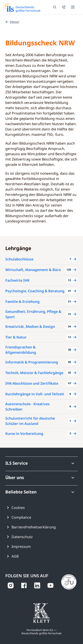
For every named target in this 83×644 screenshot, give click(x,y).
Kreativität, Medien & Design (30, 326)
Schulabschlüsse (19, 259)
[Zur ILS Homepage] (21, 7)
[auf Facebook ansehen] (24, 585)
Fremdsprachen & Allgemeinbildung (20, 350)
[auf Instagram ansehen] (10, 585)
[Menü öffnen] (72, 7)
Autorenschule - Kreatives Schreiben (27, 406)
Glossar (12, 22)
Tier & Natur (16, 337)
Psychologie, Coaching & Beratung (34, 291)
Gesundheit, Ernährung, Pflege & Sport (33, 314)
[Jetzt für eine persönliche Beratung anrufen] (64, 7)
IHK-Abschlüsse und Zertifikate (31, 383)
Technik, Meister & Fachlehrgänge (34, 372)
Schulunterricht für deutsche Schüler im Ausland (30, 421)
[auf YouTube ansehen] (50, 585)
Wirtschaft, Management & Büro (33, 269)
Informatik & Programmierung (31, 362)
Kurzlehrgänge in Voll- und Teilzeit (34, 394)
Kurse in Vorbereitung (24, 433)
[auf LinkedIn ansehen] (37, 585)
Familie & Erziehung (22, 301)
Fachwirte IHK (17, 280)
